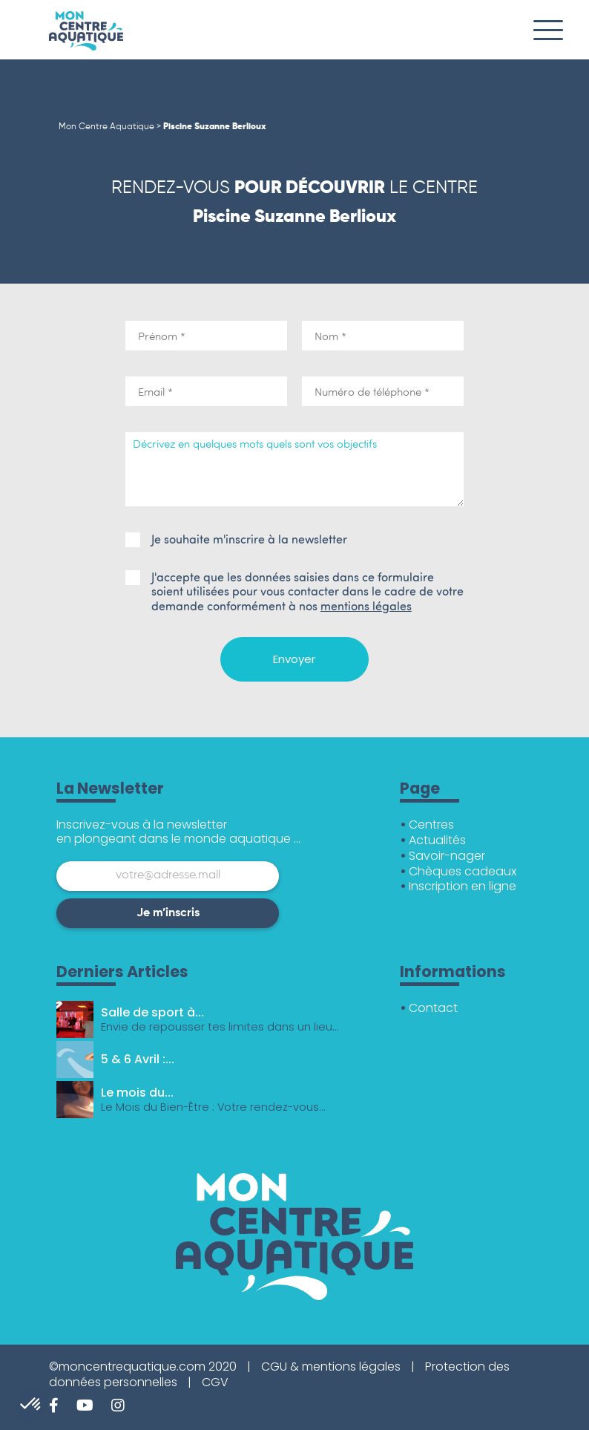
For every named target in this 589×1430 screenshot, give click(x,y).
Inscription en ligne (462, 886)
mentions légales (366, 605)
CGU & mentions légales (331, 1366)
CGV (215, 1382)
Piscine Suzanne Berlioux (214, 127)
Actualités (437, 840)
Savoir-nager (447, 855)
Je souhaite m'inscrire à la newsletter (236, 539)
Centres (431, 824)
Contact (433, 1007)
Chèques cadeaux (462, 871)
